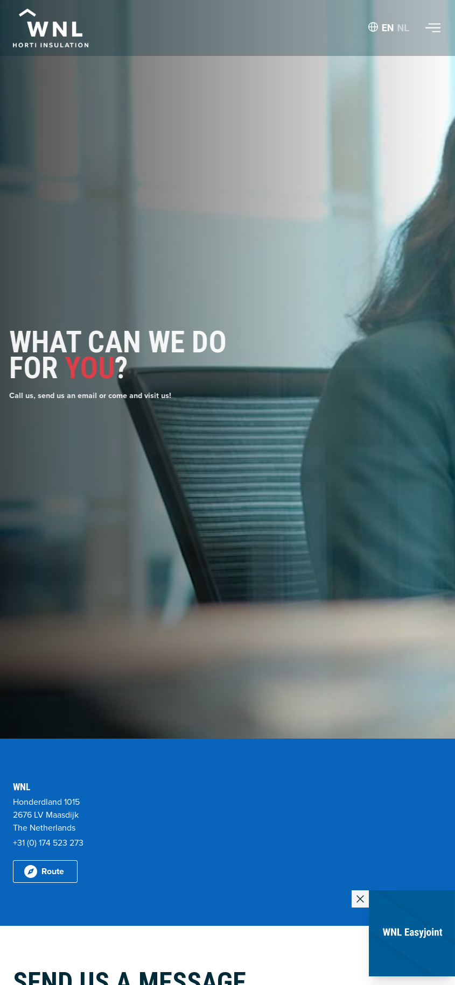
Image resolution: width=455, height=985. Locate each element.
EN (388, 27)
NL (403, 27)
